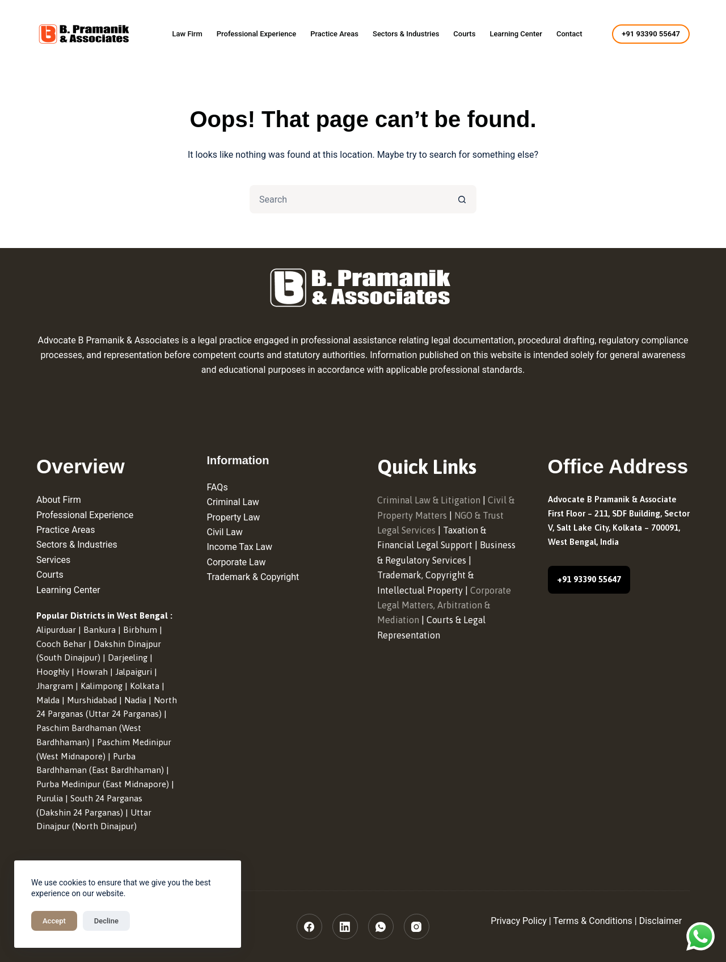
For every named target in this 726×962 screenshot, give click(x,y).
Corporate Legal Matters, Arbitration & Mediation (444, 605)
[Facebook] (309, 926)
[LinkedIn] (345, 926)
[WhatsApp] (381, 926)
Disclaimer (660, 920)
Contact (569, 34)
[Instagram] (416, 926)
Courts (464, 34)
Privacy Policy (519, 920)
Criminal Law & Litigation (428, 500)
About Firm (58, 499)
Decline (106, 921)
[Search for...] (349, 199)
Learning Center (515, 34)
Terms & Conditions (592, 920)
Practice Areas (334, 34)
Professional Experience (256, 34)
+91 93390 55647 (651, 34)
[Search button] (462, 199)
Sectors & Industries (406, 34)
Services (53, 559)
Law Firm (187, 34)
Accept (54, 921)
